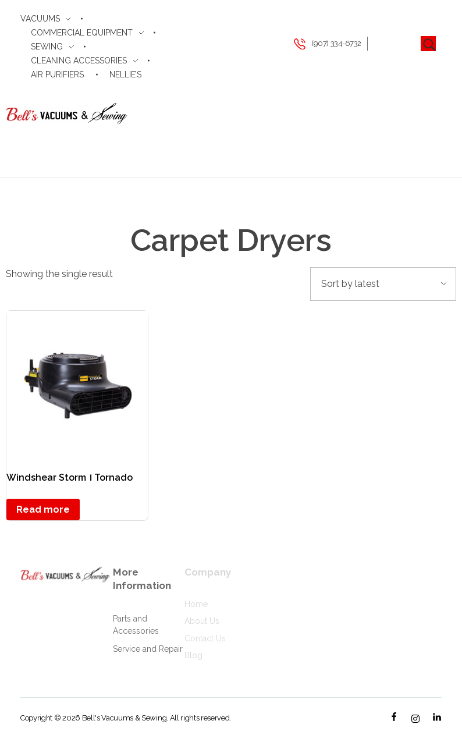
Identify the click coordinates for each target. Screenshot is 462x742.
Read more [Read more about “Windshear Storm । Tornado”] (43, 509)
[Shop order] (383, 284)
